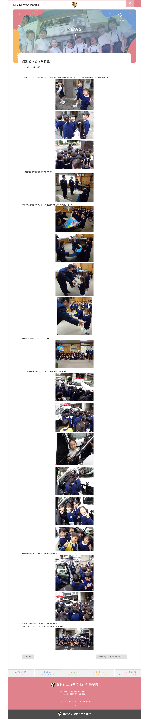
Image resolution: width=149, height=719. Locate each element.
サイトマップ (71, 701)
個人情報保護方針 (85, 701)
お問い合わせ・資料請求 (130, 3)
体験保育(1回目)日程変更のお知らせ (111, 657)
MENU (137, 3)
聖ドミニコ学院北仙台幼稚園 (26, 5)
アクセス (60, 701)
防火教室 (28, 657)
